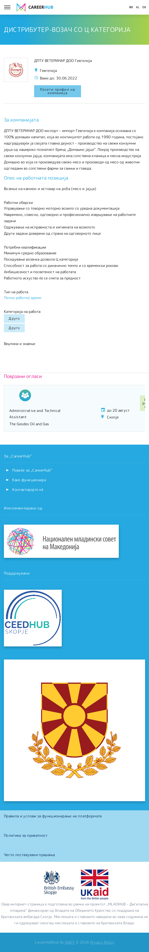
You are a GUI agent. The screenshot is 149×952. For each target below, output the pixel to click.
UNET (69, 942)
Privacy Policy (102, 942)
